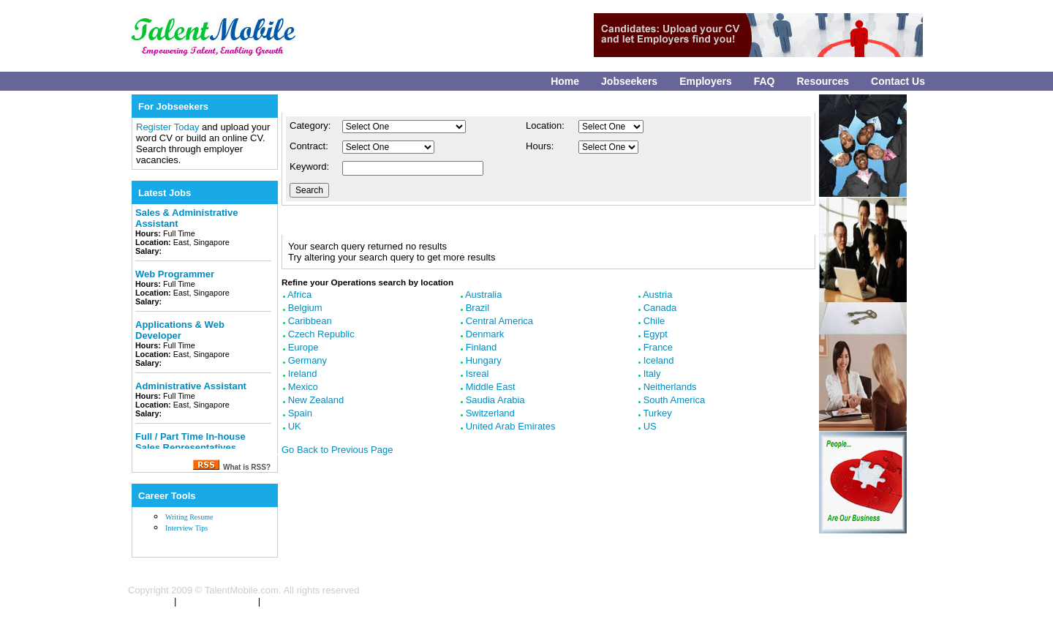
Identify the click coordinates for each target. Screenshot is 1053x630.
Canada (660, 307)
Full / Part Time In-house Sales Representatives (190, 442)
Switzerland (490, 413)
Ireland (302, 373)
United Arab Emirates (511, 426)
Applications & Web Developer (179, 330)
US (650, 426)
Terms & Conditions (217, 601)
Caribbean (310, 320)
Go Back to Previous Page (337, 449)
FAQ (764, 81)
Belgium (305, 307)
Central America (499, 320)
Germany (307, 360)
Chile (654, 320)
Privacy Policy (290, 601)
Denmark (485, 334)
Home (565, 81)
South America (675, 399)
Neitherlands (670, 386)
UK (294, 426)
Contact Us (898, 81)
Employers (705, 81)
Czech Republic (321, 334)
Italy (652, 373)
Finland (481, 347)
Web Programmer (174, 274)
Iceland (659, 360)
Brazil (478, 307)
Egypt (656, 334)
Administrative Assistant (190, 385)
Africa (299, 294)
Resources (823, 81)
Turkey (657, 413)
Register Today (169, 126)
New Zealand (316, 399)
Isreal (477, 373)
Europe (303, 347)
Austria (657, 294)
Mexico (303, 386)
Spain (300, 413)
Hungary (484, 360)
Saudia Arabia (495, 399)
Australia (483, 294)
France (658, 347)
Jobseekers (629, 81)
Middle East (491, 386)
